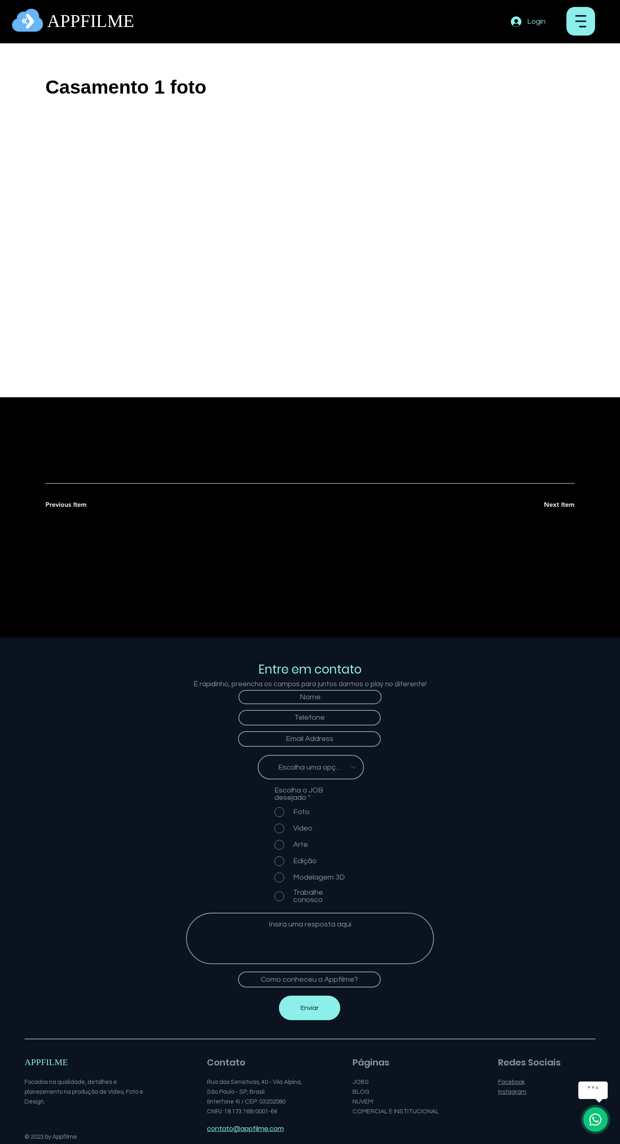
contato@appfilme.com (245, 1128)
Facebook (511, 1082)
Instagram (512, 1092)
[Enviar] (309, 1008)
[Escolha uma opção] (311, 767)
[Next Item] (546, 504)
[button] (581, 21)
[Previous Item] (74, 504)
